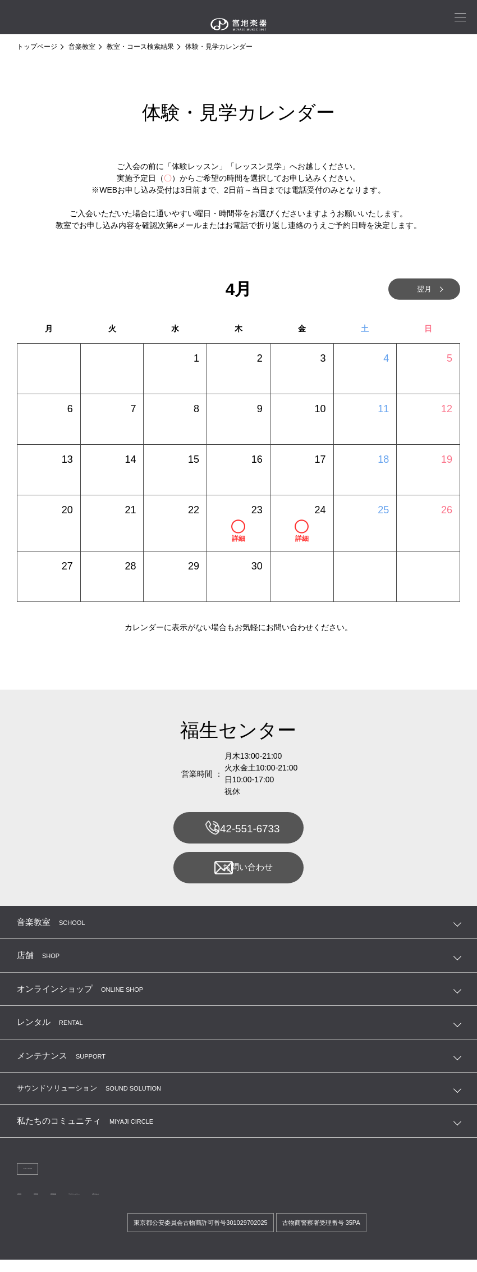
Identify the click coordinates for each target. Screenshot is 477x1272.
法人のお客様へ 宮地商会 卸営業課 (73, 1177)
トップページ (37, 47)
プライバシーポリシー (175, 1204)
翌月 (410, 289)
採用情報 (69, 1204)
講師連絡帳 (112, 1204)
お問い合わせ (237, 873)
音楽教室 (81, 47)
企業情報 (30, 1204)
